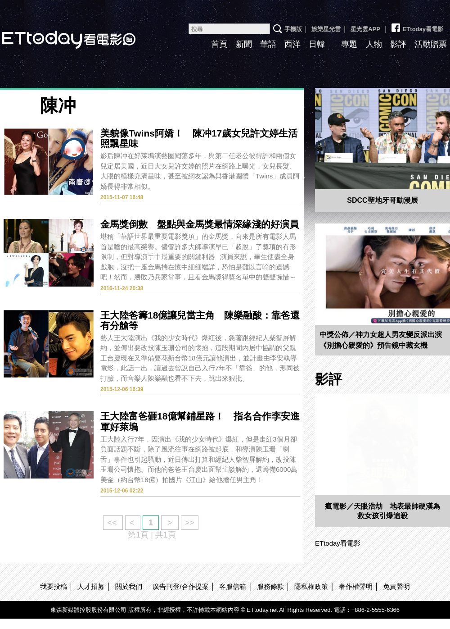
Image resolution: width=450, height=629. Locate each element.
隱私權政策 (311, 586)
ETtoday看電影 (416, 25)
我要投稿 (53, 586)
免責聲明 (396, 586)
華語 (268, 44)
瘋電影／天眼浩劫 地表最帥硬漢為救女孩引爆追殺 (382, 511)
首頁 (219, 44)
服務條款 (270, 586)
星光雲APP (365, 29)
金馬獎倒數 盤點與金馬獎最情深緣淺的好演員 (199, 224)
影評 (398, 44)
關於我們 (128, 586)
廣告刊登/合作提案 (180, 586)
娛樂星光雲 (326, 29)
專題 (349, 44)
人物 (374, 44)
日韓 (317, 44)
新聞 (244, 44)
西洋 (292, 44)
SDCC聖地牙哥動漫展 (382, 200)
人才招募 (90, 586)
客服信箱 (232, 586)
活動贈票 (430, 44)
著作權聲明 (356, 586)
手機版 (293, 29)
